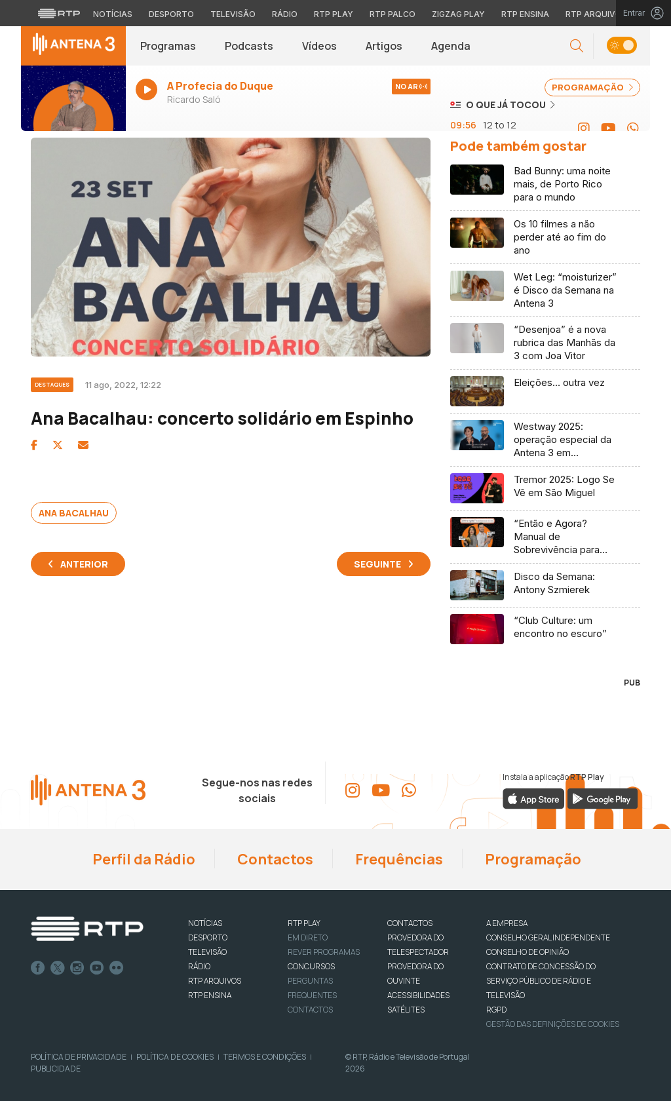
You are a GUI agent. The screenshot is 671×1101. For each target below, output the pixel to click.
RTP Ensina (209, 995)
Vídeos (319, 46)
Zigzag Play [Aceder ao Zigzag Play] (458, 14)
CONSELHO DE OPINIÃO (527, 951)
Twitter (57, 968)
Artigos (384, 46)
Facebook (38, 968)
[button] (576, 46)
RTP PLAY (304, 923)
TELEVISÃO (207, 951)
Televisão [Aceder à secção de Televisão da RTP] (233, 14)
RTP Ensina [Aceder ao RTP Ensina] (525, 14)
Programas (168, 46)
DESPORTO (207, 937)
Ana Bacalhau (74, 513)
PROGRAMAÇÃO (592, 87)
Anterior (84, 564)
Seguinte (377, 564)
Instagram (77, 968)
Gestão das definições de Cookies (552, 1024)
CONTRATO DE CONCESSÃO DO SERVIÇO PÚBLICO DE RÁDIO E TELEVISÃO (541, 981)
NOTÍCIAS (205, 923)
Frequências (398, 859)
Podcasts (249, 46)
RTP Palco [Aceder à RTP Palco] (392, 14)
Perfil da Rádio (142, 859)
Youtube (97, 968)
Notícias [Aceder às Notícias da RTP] (112, 14)
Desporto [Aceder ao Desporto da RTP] (171, 14)
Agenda (450, 46)
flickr (116, 968)
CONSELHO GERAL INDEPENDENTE (548, 937)
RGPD (496, 1009)
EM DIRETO (308, 937)
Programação (531, 859)
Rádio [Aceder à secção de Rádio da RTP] (284, 14)
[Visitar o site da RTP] (59, 13)
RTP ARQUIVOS (214, 980)
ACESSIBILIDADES (418, 995)
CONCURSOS (311, 966)
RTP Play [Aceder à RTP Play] (333, 14)
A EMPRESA (506, 923)
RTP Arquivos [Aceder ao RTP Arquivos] (596, 14)
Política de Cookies (175, 1056)
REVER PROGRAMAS (324, 951)
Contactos (274, 859)
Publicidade (56, 1068)
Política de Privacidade (78, 1056)
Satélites (406, 1009)
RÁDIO (199, 966)
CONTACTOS (409, 923)
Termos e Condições (264, 1056)
